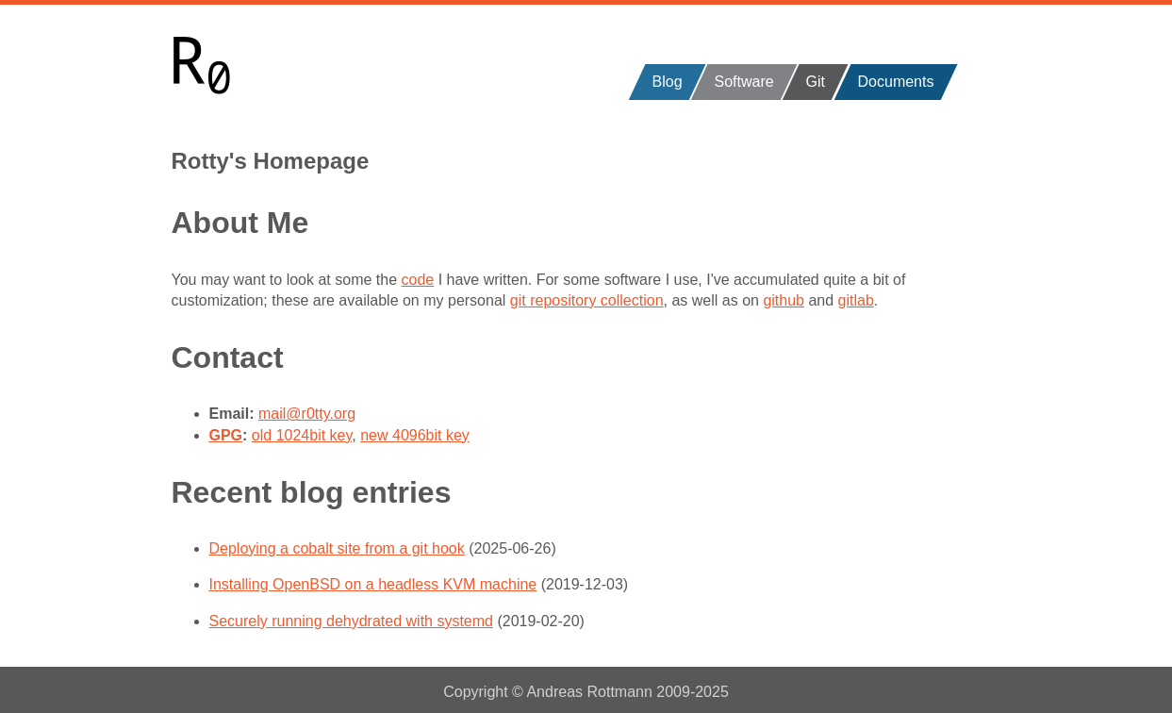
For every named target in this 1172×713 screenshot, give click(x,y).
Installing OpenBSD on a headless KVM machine (373, 584)
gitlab (856, 300)
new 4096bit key (415, 435)
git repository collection (587, 300)
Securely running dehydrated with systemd (351, 621)
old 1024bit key (302, 435)
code (418, 280)
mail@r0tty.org (306, 414)
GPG (226, 435)
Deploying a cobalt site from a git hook (337, 548)
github (783, 300)
